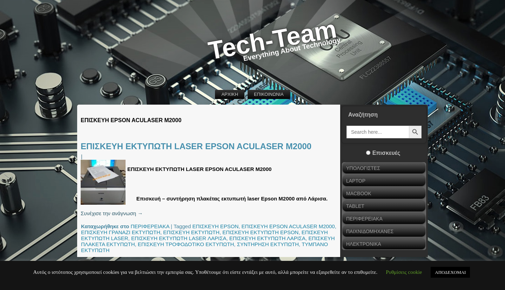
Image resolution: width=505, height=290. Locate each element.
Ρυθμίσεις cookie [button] (404, 272)
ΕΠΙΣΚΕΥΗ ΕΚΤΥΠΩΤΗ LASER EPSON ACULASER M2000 (196, 146)
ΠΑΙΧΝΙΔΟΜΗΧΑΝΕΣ (369, 231)
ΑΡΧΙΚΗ (229, 94)
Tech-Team (272, 40)
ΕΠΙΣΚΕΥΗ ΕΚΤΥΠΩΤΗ (191, 232)
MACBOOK (358, 193)
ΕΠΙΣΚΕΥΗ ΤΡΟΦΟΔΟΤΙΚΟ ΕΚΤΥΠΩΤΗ (186, 244)
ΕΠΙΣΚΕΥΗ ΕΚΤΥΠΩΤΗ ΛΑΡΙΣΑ (267, 238)
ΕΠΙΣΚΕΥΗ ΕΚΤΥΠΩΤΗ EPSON (260, 232)
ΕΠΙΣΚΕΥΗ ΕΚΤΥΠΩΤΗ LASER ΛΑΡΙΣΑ (179, 238)
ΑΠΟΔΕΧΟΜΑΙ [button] (450, 272)
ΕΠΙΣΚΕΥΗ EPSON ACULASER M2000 (288, 226)
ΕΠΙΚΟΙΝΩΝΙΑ (268, 94)
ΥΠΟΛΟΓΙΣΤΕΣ (363, 168)
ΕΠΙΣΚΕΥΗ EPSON (215, 226)
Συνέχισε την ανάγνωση (112, 213)
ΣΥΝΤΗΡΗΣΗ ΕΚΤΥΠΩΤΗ (268, 244)
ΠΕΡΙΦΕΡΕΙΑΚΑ (149, 226)
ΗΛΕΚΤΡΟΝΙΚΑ (363, 244)
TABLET (355, 206)
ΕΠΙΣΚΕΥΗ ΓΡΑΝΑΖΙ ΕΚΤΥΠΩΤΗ (120, 232)
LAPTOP (355, 181)
